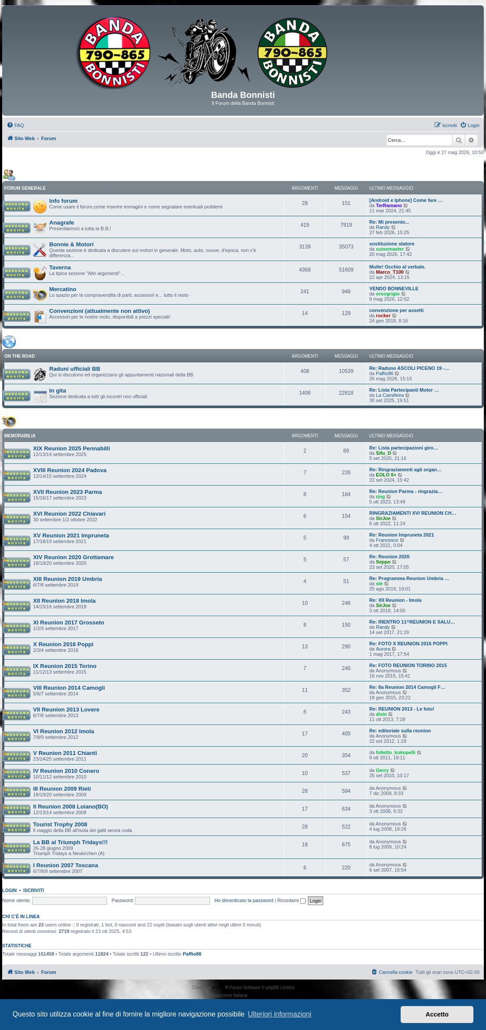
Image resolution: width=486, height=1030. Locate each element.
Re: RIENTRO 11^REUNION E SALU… (412, 621)
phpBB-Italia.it (262, 995)
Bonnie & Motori (71, 244)
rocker (383, 315)
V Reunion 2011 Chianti (65, 753)
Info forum (63, 201)
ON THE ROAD (19, 356)
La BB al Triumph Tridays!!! (70, 842)
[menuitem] (15, 125)
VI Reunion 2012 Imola (63, 731)
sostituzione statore (392, 243)
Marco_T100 (390, 272)
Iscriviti (34, 890)
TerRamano (389, 205)
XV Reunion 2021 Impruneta (71, 535)
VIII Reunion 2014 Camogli (69, 687)
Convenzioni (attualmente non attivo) (99, 311)
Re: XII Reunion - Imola (395, 600)
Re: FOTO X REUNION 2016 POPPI (408, 643)
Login (9, 890)
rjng (380, 496)
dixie (381, 714)
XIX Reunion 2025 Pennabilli (71, 448)
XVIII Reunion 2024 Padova (70, 470)
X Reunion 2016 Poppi (63, 644)
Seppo (383, 561)
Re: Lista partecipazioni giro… (403, 447)
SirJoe (383, 518)
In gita (57, 390)
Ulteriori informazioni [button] (279, 1014)
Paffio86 (384, 373)
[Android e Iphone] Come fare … (406, 200)
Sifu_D (383, 453)
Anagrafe (61, 222)
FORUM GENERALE (25, 188)
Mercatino (62, 289)
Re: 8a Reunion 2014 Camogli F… (407, 687)
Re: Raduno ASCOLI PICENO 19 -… (409, 368)
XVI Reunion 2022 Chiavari (69, 513)
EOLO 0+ (386, 474)
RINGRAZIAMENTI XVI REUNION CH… (412, 513)
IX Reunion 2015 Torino (65, 666)
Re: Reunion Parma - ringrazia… (405, 491)
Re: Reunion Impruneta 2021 (401, 534)
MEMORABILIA (20, 435)
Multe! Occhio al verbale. (397, 266)
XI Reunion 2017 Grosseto (68, 622)
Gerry (382, 770)
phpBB (218, 987)
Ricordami (291, 900)
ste (379, 583)
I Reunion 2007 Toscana (65, 865)
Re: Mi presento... (389, 222)
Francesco (387, 540)
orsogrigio (387, 293)
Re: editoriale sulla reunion (400, 730)
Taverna (60, 267)
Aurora (383, 648)
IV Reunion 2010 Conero (66, 771)
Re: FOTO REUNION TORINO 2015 (408, 665)
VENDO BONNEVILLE (393, 288)
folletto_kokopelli (395, 752)
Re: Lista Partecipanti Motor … (404, 390)
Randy (383, 227)
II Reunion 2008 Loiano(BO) (70, 806)
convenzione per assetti (396, 310)
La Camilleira (390, 395)
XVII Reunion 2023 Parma (67, 492)
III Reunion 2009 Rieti (62, 788)
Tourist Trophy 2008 (60, 824)
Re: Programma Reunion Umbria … (409, 578)
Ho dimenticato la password (243, 900)
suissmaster (390, 249)
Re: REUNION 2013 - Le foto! (401, 708)
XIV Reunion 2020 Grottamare (73, 557)
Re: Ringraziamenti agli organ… (405, 469)
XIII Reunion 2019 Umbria (67, 579)
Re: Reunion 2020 (389, 556)
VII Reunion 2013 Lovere (66, 709)
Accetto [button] (437, 1014)
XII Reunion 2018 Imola (64, 600)
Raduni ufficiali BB (74, 369)
